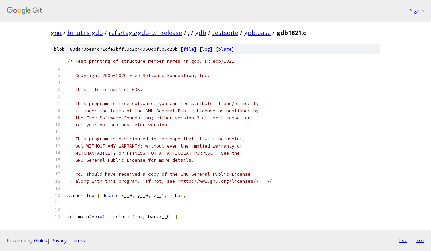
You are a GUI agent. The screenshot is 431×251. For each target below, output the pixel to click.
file (188, 49)
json (418, 240)
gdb (200, 33)
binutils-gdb (85, 33)
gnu (56, 33)
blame (225, 49)
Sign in (417, 10)
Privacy (59, 240)
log (206, 49)
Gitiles (40, 240)
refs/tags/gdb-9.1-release (145, 33)
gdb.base (257, 33)
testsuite (225, 33)
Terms (78, 240)
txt (403, 240)
